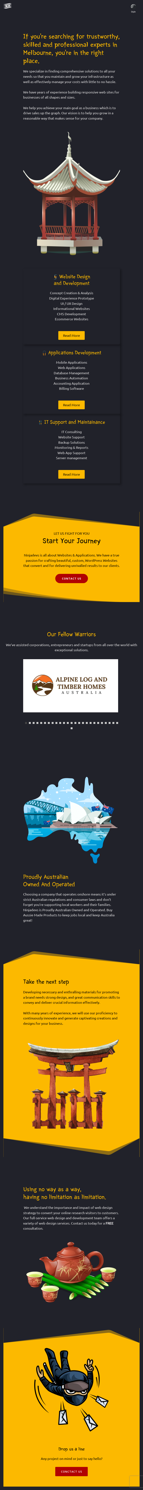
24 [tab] (113, 723)
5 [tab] (41, 723)
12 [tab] (68, 723)
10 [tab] (60, 723)
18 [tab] (91, 723)
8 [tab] (53, 723)
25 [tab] (117, 723)
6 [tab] (45, 723)
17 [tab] (87, 723)
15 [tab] (79, 723)
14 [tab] (75, 723)
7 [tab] (49, 723)
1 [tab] (26, 723)
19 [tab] (94, 723)
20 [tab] (98, 723)
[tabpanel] (71, 685)
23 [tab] (110, 723)
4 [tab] (37, 723)
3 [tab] (34, 723)
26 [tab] (72, 728)
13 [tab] (72, 723)
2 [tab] (30, 723)
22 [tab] (106, 723)
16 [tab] (83, 723)
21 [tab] (102, 723)
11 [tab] (64, 723)
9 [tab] (56, 723)
